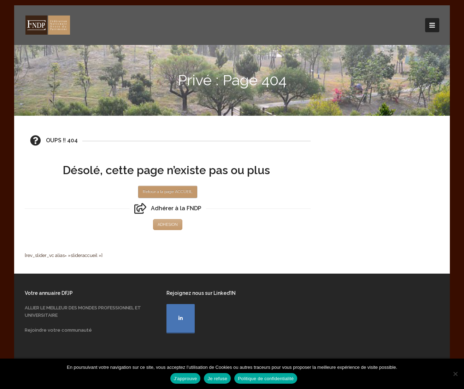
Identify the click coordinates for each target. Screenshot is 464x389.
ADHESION (168, 224)
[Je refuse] (455, 373)
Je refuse (217, 378)
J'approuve (185, 378)
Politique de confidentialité (266, 378)
